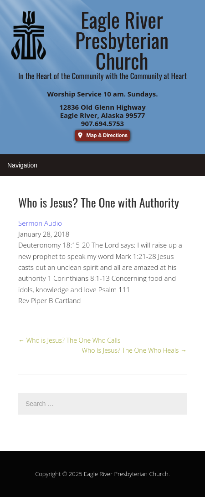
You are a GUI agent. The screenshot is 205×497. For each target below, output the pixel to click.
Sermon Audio (40, 223)
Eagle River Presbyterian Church (126, 474)
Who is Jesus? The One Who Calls (69, 340)
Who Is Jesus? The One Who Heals (134, 350)
